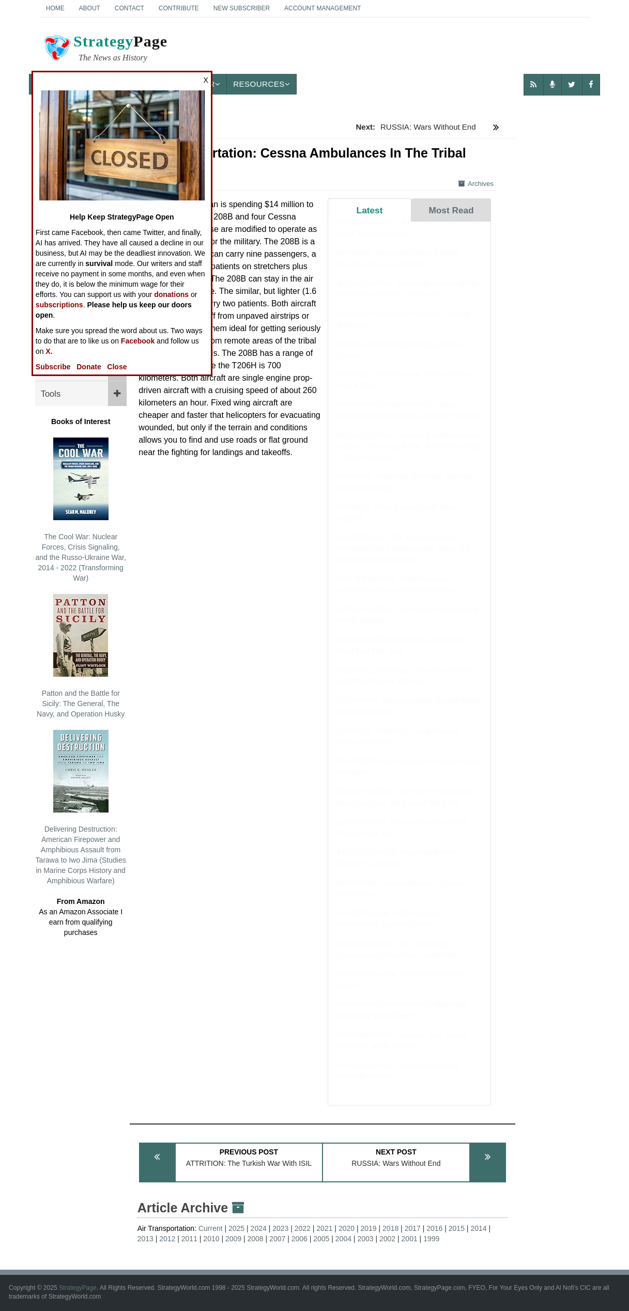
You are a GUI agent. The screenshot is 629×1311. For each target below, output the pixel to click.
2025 (236, 1228)
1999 (431, 1239)
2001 (410, 1239)
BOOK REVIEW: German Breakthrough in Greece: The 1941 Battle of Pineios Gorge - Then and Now (409, 456)
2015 (457, 1228)
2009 (233, 1239)
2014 (478, 1228)
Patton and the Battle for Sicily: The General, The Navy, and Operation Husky (81, 656)
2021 (324, 1228)
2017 (413, 1228)
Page (104, 49)
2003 (365, 1239)
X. (48, 351)
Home (55, 8)
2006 (300, 1239)
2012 (167, 1239)
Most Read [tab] (450, 210)
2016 (434, 1228)
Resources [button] (261, 84)
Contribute (179, 8)
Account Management (322, 8)
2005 (321, 1239)
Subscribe (53, 367)
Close (117, 367)
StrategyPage (78, 1287)
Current (210, 1228)
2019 (368, 1228)
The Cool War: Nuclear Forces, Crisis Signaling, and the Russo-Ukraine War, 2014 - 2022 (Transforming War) (80, 510)
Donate (88, 367)
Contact (129, 8)
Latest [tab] (370, 210)
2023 (280, 1228)
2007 (277, 1239)
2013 (145, 1239)
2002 (387, 1239)
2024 (259, 1228)
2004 (343, 1239)
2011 (189, 1239)
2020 (347, 1228)
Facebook (138, 341)
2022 (303, 1228)
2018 (390, 1228)
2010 (211, 1239)
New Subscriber (241, 8)
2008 (256, 1239)
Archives (476, 184)
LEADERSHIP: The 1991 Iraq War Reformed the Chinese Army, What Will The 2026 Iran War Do (404, 558)
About (89, 8)
